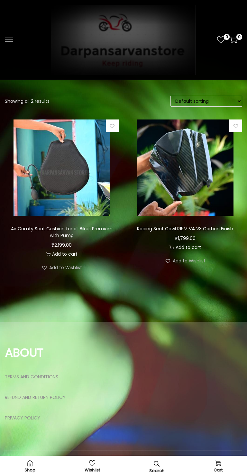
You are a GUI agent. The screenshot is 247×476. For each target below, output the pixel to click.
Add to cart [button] (62, 254)
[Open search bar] (156, 463)
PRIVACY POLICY (22, 418)
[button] (112, 125)
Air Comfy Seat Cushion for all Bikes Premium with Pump (62, 232)
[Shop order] (206, 101)
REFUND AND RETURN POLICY (35, 397)
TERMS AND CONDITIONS (31, 377)
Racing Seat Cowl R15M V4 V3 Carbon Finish (185, 228)
